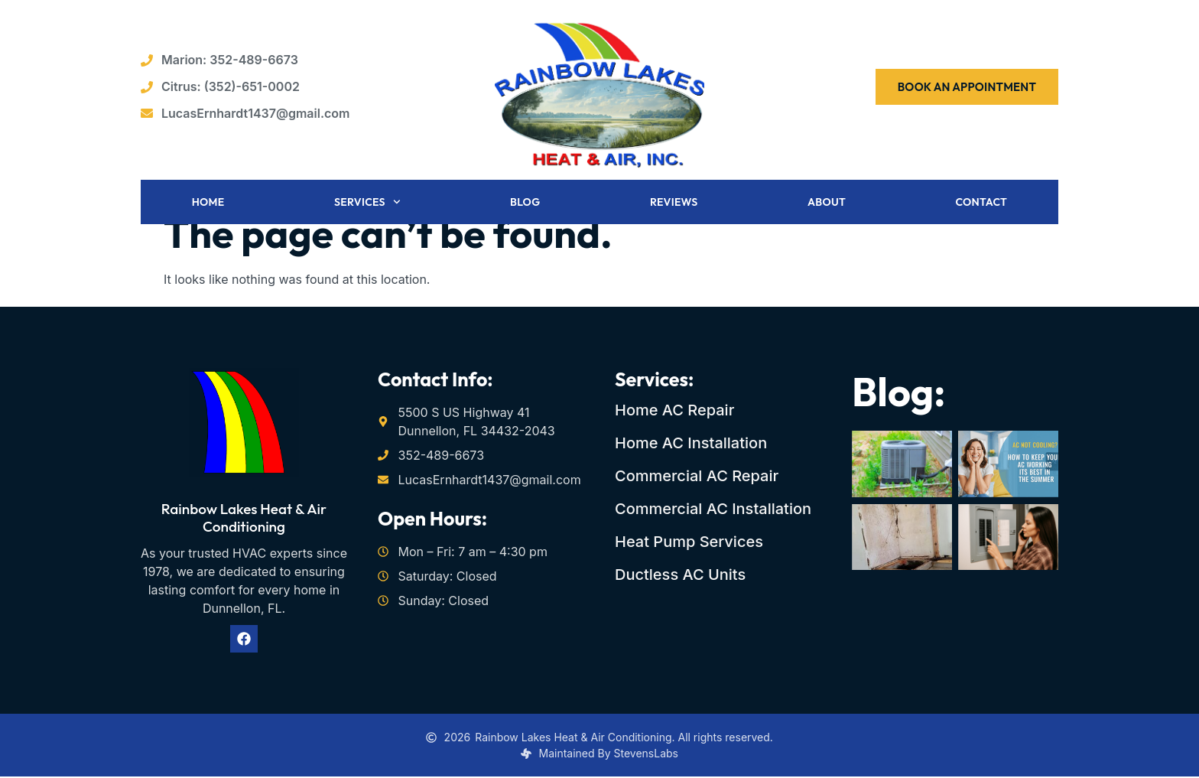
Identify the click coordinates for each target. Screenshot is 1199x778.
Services (367, 203)
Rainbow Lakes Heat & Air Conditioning (244, 519)
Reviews (674, 203)
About (826, 203)
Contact (981, 203)
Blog (525, 203)
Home (208, 203)
